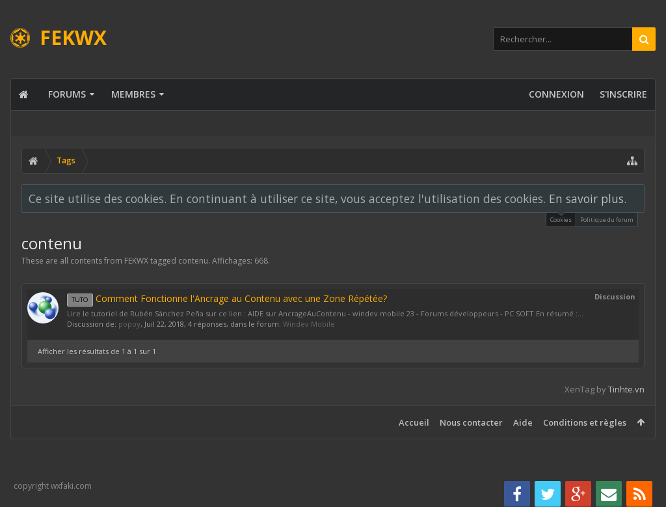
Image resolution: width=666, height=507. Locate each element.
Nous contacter (471, 422)
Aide (523, 422)
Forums (67, 94)
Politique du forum (606, 219)
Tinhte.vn (626, 389)
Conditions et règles (584, 422)
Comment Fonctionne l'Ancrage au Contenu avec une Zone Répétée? (227, 298)
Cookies (561, 218)
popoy (129, 324)
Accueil (414, 422)
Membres (133, 94)
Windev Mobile (309, 324)
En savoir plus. (587, 198)
